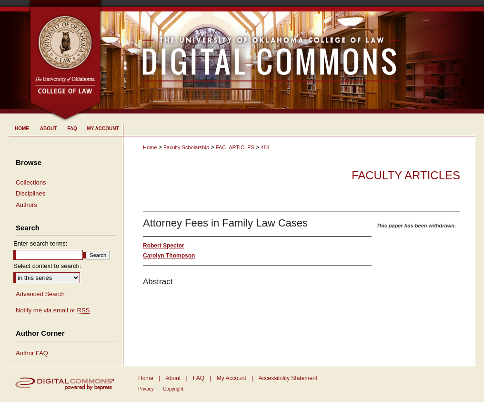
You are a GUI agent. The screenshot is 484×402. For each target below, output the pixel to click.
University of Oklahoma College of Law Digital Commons (288, 56)
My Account (231, 378)
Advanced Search (40, 294)
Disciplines (30, 193)
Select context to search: (47, 265)
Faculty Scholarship (186, 147)
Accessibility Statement (288, 378)
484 (265, 147)
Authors (26, 204)
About (173, 378)
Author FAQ (32, 353)
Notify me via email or (53, 310)
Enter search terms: (40, 243)
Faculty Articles (406, 175)
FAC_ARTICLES (235, 147)
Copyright (173, 389)
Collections (31, 182)
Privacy (146, 389)
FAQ (198, 378)
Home (150, 147)
